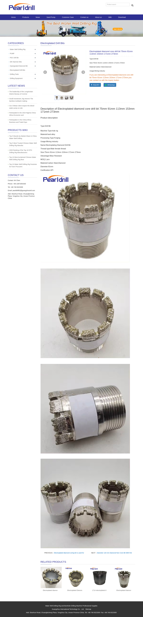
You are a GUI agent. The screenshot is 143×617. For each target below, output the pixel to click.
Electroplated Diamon (74, 590)
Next (83, 72)
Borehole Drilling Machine (73, 606)
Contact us (84, 17)
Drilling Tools (14, 74)
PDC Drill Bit (14, 58)
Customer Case (68, 17)
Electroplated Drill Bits (17, 70)
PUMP (12, 53)
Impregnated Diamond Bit (19, 66)
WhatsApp (110, 85)
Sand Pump (51, 17)
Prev (45, 72)
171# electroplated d (99, 590)
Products (25, 17)
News (38, 17)
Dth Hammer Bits (16, 62)
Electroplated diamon (50, 590)
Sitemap (88, 609)
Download (122, 17)
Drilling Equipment (16, 78)
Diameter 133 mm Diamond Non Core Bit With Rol (114, 553)
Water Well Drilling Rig (17, 49)
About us (98, 17)
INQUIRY (95, 85)
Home (13, 17)
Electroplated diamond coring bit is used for (69, 553)
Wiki (109, 17)
